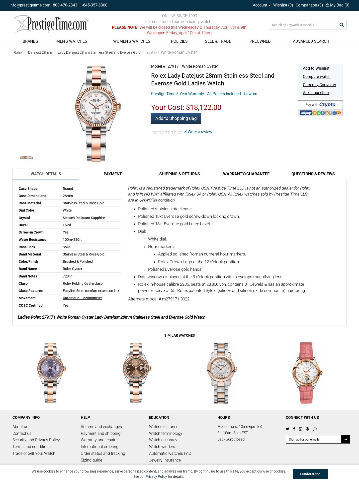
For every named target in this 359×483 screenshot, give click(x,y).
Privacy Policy (156, 477)
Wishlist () (283, 5)
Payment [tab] (113, 174)
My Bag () (338, 5)
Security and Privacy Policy (36, 440)
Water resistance (163, 426)
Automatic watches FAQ (170, 453)
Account (262, 5)
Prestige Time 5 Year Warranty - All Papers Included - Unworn (204, 93)
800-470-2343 (65, 5)
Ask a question (316, 92)
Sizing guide (91, 460)
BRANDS (30, 41)
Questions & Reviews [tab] (313, 174)
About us (20, 426)
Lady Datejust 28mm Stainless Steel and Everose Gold (99, 52)
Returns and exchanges (101, 426)
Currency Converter (319, 84)
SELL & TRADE (218, 41)
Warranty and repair (98, 440)
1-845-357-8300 (93, 5)
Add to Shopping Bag (176, 118)
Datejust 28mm (40, 52)
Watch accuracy (163, 440)
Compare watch (317, 76)
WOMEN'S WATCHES (131, 41)
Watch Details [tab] (46, 174)
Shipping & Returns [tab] (179, 174)
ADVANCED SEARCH (311, 41)
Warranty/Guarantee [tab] (246, 174)
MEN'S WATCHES (71, 41)
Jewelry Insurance (165, 460)
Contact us (21, 433)
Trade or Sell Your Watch (33, 453)
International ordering (99, 446)
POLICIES (179, 41)
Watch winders (162, 446)
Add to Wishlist (316, 68)
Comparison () (309, 5)
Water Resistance (33, 240)
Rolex (18, 52)
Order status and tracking (103, 453)
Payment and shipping (100, 433)
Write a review (198, 132)
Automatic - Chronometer (82, 298)
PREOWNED (260, 41)
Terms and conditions (31, 446)
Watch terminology (165, 433)
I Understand (310, 474)
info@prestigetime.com (29, 5)
